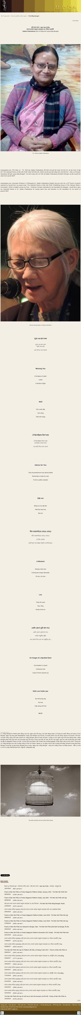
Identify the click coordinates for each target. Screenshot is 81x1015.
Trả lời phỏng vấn (45, 1005)
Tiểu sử (74, 1005)
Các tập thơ (12, 1005)
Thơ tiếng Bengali (33, 16)
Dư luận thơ (66, 1005)
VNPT (9, 1009)
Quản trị (14, 1009)
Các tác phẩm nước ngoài (18, 16)
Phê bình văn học (33, 1005)
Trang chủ (6, 16)
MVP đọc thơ (57, 1005)
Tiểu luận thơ (22, 1005)
